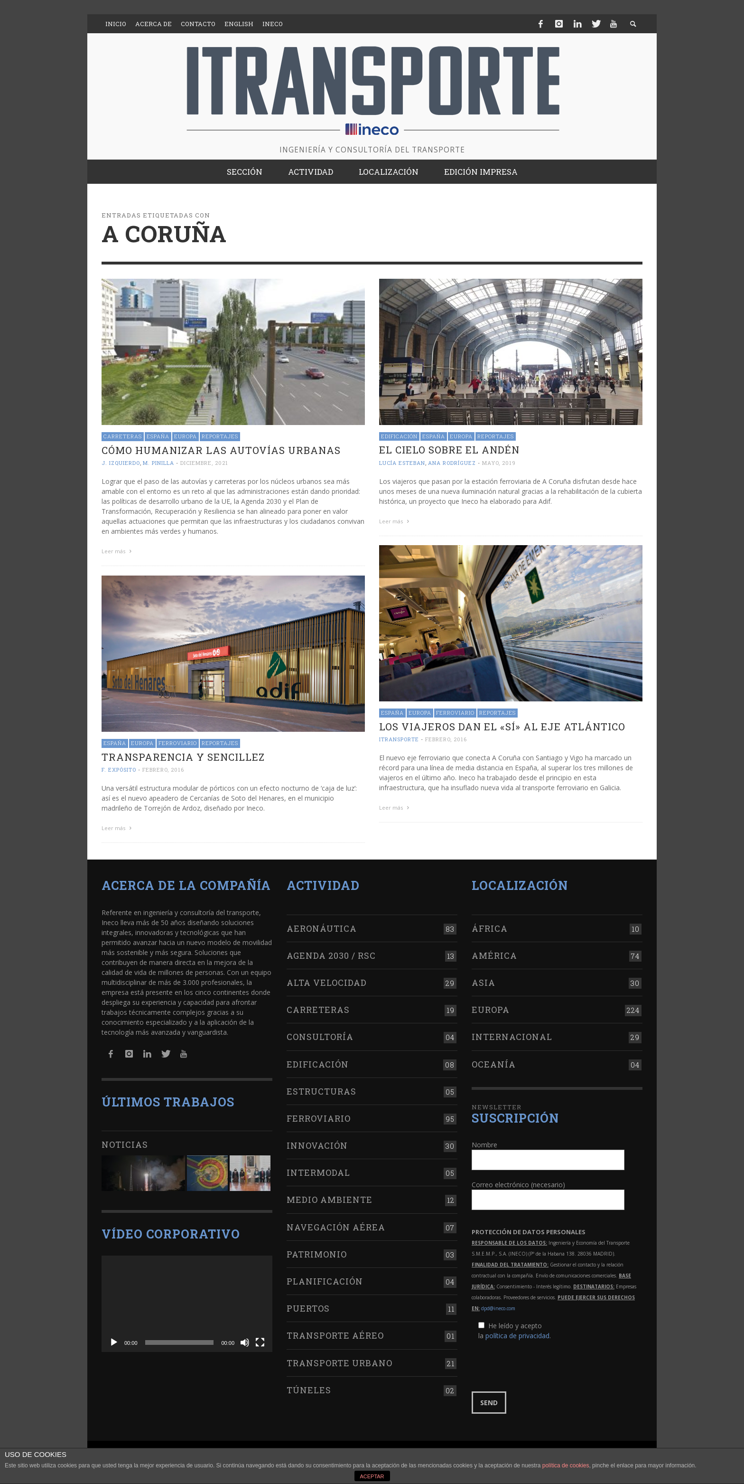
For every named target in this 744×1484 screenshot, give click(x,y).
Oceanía (494, 1064)
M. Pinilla (158, 462)
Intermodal (318, 1172)
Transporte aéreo (335, 1335)
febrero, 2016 (446, 739)
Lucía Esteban (402, 462)
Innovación (317, 1145)
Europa (185, 436)
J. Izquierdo (121, 462)
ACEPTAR (372, 1476)
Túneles (309, 1390)
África (490, 928)
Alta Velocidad (327, 982)
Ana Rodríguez (452, 462)
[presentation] (544, 1366)
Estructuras (321, 1091)
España (158, 436)
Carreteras (122, 436)
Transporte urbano (339, 1363)
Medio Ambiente (329, 1199)
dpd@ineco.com (498, 1308)
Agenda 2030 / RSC (331, 955)
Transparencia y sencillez (183, 757)
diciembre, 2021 (204, 462)
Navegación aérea (336, 1227)
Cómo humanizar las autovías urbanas (221, 450)
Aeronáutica (322, 928)
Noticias (125, 1144)
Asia (483, 982)
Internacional (512, 1036)
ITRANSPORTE (399, 739)
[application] (187, 1304)
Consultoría (320, 1036)
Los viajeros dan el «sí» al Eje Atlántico (502, 726)
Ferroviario (455, 712)
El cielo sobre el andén (449, 449)
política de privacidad (517, 1335)
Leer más (118, 551)
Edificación (399, 436)
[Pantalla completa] (260, 1342)
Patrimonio (317, 1254)
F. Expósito (119, 769)
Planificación (325, 1281)
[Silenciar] (245, 1342)
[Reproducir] (114, 1342)
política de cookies (565, 1465)
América (494, 955)
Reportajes (220, 436)
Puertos (308, 1308)
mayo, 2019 (499, 462)
